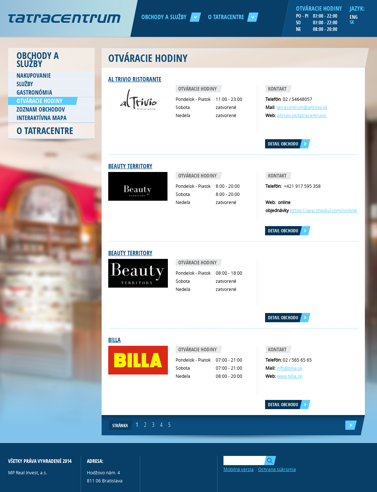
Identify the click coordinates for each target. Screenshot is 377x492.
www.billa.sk (289, 376)
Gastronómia (34, 92)
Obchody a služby (171, 17)
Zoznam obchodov (41, 109)
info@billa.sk (289, 368)
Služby (25, 84)
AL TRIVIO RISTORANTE (134, 79)
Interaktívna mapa (42, 118)
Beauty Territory (130, 253)
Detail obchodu (283, 144)
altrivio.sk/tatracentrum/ (302, 115)
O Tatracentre (233, 17)
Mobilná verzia (238, 469)
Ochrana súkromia (277, 469)
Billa (114, 340)
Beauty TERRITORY (130, 166)
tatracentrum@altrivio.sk (301, 107)
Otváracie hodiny (40, 101)
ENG (353, 17)
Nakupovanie (34, 75)
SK (352, 22)
